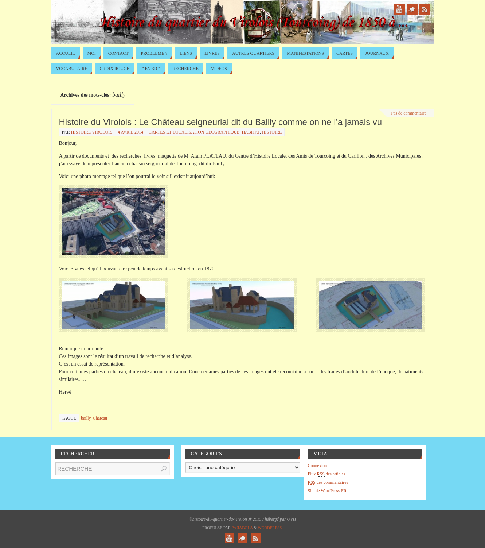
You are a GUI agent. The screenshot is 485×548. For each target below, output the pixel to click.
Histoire (272, 132)
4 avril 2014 (130, 132)
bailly (86, 418)
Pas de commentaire (408, 113)
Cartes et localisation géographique (194, 132)
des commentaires (328, 482)
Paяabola (242, 527)
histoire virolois (91, 132)
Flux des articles (326, 474)
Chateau (100, 418)
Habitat (250, 132)
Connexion (317, 465)
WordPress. (270, 527)
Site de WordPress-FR (327, 490)
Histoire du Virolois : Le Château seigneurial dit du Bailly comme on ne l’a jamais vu (220, 122)
